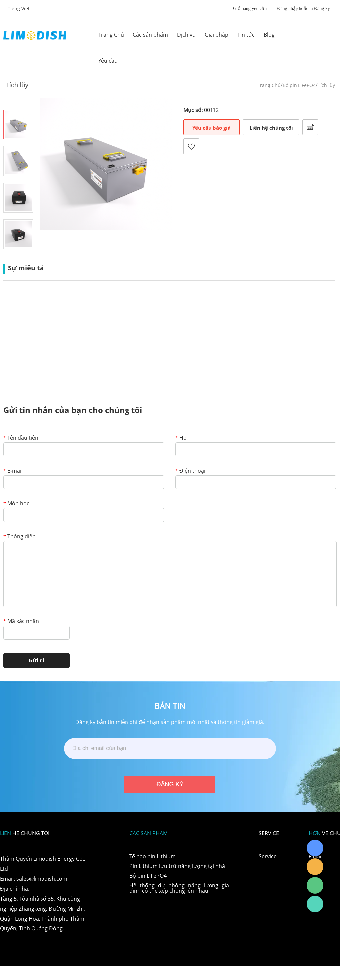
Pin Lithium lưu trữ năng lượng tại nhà (177, 866)
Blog (269, 34)
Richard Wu (315, 848)
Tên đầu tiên (20, 438)
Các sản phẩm (150, 34)
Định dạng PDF (310, 127)
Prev (18, 100)
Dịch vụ (186, 34)
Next (18, 258)
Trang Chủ (111, 34)
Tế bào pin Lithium (152, 856)
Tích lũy (326, 85)
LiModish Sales (315, 866)
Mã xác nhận (21, 621)
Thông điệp (19, 537)
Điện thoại (190, 471)
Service (268, 856)
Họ (181, 438)
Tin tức (246, 34)
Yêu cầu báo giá (211, 127)
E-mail (13, 471)
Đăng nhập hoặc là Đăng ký (303, 8)
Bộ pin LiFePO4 (299, 85)
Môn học (16, 504)
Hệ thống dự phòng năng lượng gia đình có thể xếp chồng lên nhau (179, 888)
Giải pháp (216, 34)
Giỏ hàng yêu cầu (250, 8)
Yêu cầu (108, 60)
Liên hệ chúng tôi (271, 127)
